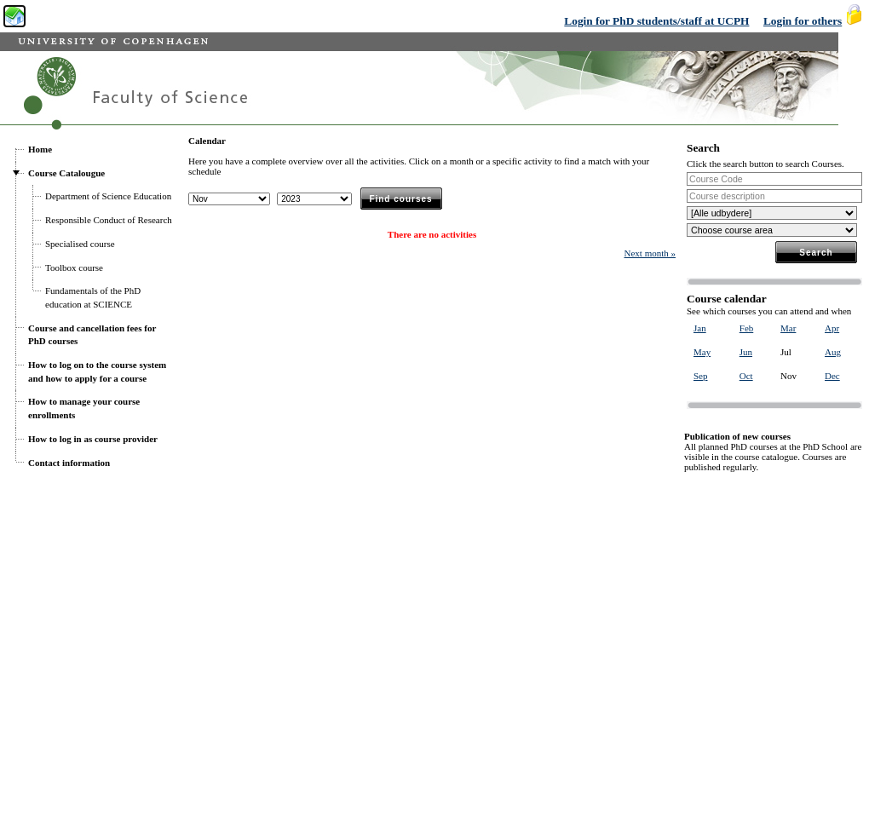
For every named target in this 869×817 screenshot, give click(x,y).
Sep (700, 376)
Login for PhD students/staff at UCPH (656, 20)
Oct (746, 376)
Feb (747, 328)
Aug (833, 352)
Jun (746, 352)
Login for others (802, 20)
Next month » (650, 253)
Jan (699, 328)
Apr (832, 328)
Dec (832, 376)
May (702, 352)
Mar (788, 328)
